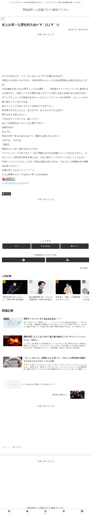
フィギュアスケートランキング (15, 183)
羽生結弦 (6, 194)
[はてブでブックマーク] (74, 246)
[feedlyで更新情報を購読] (23, 260)
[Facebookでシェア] (45, 246)
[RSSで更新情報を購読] (67, 260)
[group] (15, 291)
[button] (85, 291)
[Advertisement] (45, 53)
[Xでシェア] (16, 246)
